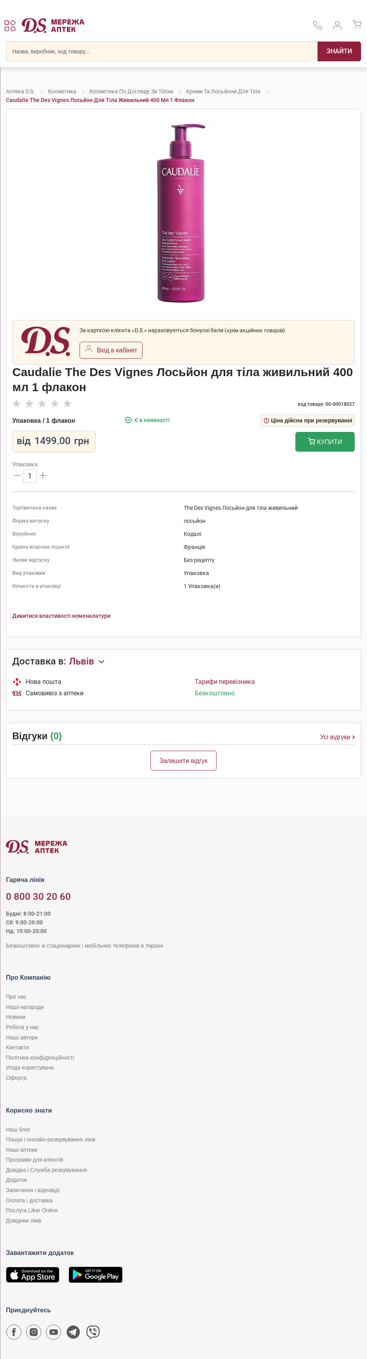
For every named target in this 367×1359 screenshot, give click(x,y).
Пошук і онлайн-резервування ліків (50, 1139)
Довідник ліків (24, 1220)
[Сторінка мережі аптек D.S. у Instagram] (34, 1334)
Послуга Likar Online (32, 1210)
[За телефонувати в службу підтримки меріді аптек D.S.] (317, 28)
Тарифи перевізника (225, 681)
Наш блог (18, 1129)
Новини (15, 1017)
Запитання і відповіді (33, 1190)
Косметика (62, 91)
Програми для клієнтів (34, 1159)
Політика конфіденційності (40, 1057)
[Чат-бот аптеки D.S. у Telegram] (73, 1334)
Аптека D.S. (20, 91)
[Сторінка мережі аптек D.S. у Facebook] (14, 1334)
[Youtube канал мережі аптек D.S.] (53, 1334)
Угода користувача (29, 1067)
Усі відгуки (337, 737)
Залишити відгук (184, 760)
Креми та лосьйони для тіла (223, 91)
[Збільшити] (43, 476)
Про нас (16, 997)
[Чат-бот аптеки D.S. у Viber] (93, 1334)
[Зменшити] (17, 476)
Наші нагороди (25, 1007)
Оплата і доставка (29, 1200)
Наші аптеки (21, 1150)
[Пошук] (339, 51)
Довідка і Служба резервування (46, 1170)
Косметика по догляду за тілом (131, 91)
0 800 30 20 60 (38, 896)
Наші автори (22, 1037)
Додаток (16, 1180)
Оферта (16, 1078)
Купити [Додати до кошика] (325, 442)
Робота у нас (22, 1027)
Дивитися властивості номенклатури (61, 616)
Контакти (17, 1047)
